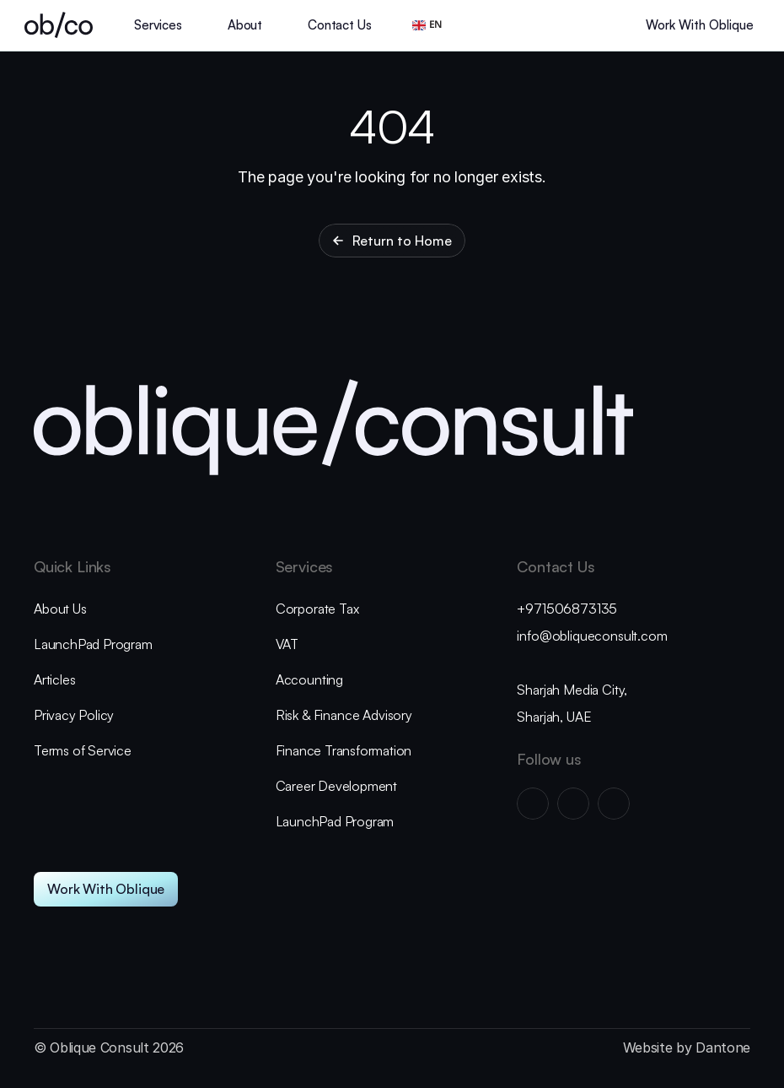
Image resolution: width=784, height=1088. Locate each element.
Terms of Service (83, 750)
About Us (60, 608)
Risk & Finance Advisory (344, 714)
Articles (54, 679)
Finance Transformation (344, 750)
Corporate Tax (317, 608)
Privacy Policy (74, 714)
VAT (287, 644)
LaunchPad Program (93, 644)
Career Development (336, 785)
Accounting (311, 679)
